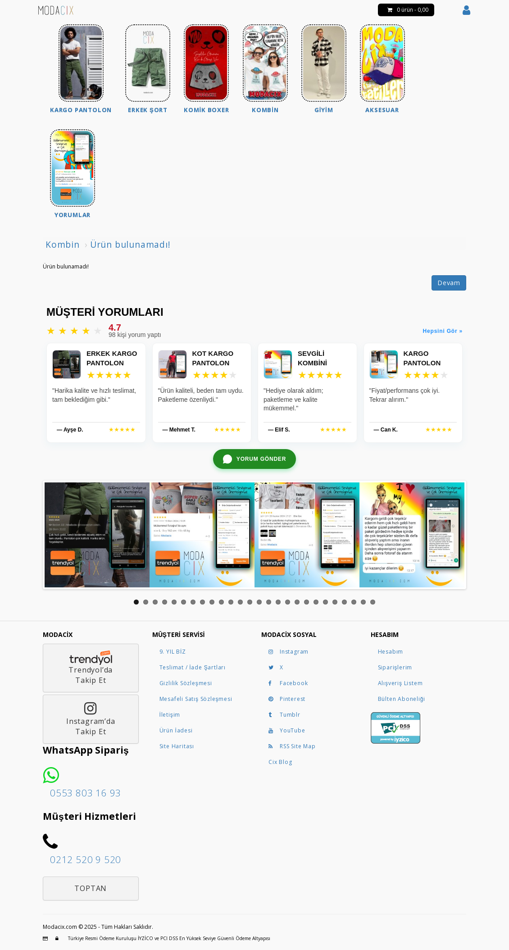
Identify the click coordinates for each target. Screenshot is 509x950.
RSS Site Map (292, 746)
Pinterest (286, 699)
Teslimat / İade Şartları (192, 667)
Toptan (90, 888)
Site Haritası (176, 746)
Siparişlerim (395, 667)
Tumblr (284, 714)
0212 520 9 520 (85, 859)
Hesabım (391, 651)
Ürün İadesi (176, 730)
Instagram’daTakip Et (90, 718)
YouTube (286, 730)
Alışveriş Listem (400, 683)
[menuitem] (80, 70)
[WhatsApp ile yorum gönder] (254, 459)
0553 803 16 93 (85, 792)
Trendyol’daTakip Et (91, 667)
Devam (448, 282)
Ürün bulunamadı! (130, 244)
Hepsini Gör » (443, 331)
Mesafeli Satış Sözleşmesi (195, 699)
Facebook (288, 683)
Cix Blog (280, 762)
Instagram (288, 651)
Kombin (62, 244)
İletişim (170, 714)
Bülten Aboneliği (401, 699)
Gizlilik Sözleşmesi (185, 683)
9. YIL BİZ (172, 651)
